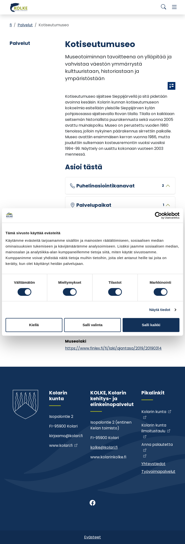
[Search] (163, 7)
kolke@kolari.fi (104, 447)
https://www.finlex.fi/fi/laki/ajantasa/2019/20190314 (113, 348)
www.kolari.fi (61, 445)
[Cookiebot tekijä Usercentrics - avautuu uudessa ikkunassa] (158, 215)
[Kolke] (19, 7)
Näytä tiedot (159, 310)
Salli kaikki (151, 325)
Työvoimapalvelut (158, 471)
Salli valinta (93, 325)
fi (11, 25)
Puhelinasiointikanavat (120, 185)
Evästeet (92, 537)
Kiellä (34, 325)
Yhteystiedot (153, 464)
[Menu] (174, 7)
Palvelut (25, 25)
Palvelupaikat (120, 205)
